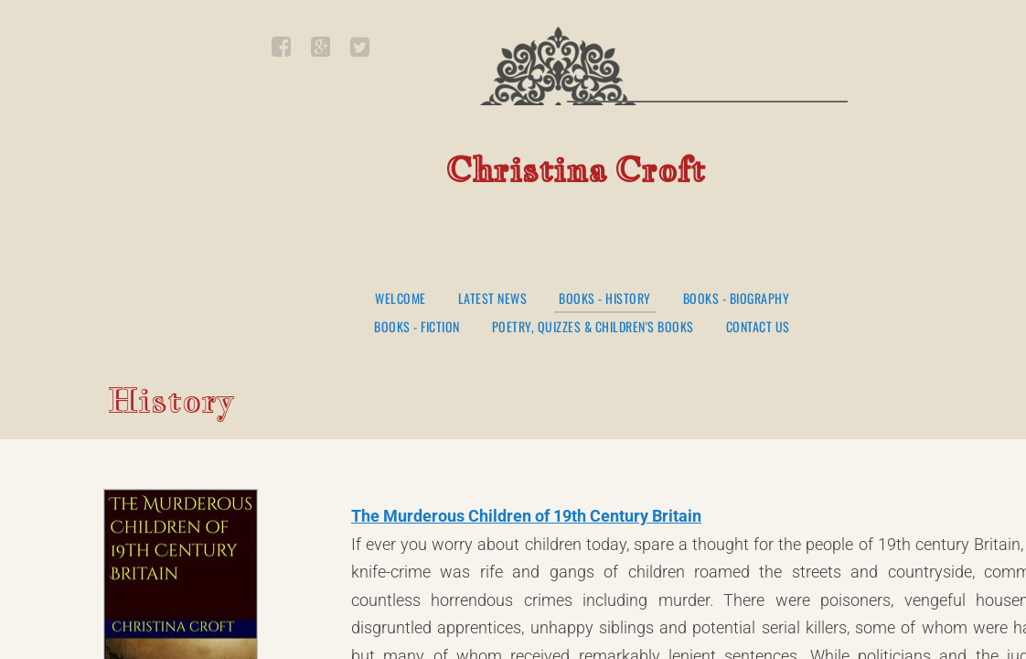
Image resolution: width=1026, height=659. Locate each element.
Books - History (605, 299)
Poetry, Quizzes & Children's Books (593, 327)
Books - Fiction (417, 327)
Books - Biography (736, 299)
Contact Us (758, 327)
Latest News (493, 299)
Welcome (400, 299)
